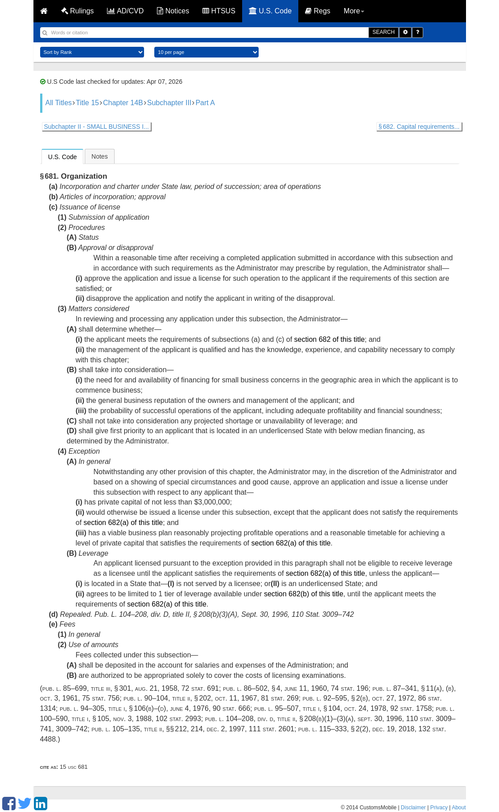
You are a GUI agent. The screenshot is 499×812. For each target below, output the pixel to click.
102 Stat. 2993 (178, 718)
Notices (173, 11)
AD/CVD (125, 11)
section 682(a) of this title (123, 522)
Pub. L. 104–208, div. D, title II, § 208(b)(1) (269, 718)
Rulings (77, 11)
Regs (317, 11)
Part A (205, 103)
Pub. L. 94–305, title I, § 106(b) (107, 708)
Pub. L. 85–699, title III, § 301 (86, 688)
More (354, 11)
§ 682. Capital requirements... (419, 126)
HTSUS (218, 11)
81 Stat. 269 (279, 698)
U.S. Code (270, 11)
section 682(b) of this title (303, 594)
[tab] (62, 156)
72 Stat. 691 (200, 688)
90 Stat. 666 (231, 708)
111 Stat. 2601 (271, 729)
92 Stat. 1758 (411, 708)
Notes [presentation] (99, 156)
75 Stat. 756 (101, 698)
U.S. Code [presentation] (62, 156)
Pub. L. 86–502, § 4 (251, 688)
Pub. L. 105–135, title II (126, 729)
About (459, 807)
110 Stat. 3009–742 (323, 614)
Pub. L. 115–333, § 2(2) (333, 729)
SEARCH (383, 32)
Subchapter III (169, 103)
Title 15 (87, 103)
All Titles (58, 103)
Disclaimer (413, 807)
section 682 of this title (329, 339)
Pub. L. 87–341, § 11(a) (407, 688)
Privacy (439, 807)
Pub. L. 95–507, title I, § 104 (297, 708)
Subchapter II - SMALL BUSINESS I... (96, 126)
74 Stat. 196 (349, 688)
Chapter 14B (123, 103)
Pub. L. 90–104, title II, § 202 (167, 698)
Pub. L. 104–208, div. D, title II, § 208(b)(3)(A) (166, 614)
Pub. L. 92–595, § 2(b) (335, 698)
